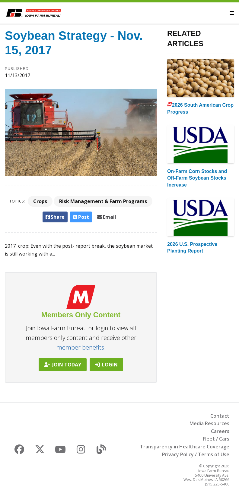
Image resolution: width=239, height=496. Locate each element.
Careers (220, 431)
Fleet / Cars (216, 438)
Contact (219, 416)
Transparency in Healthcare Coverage (184, 446)
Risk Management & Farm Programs (103, 201)
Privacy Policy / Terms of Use (195, 454)
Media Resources (209, 423)
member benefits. (81, 347)
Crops (40, 201)
